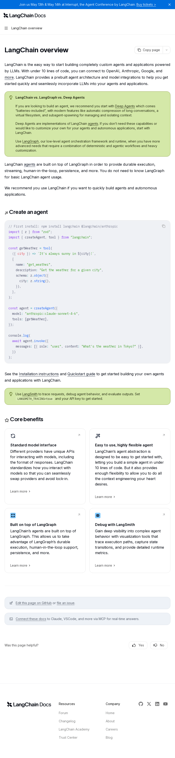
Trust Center (68, 737)
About (110, 721)
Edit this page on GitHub (34, 603)
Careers (112, 729)
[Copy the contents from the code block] (164, 226)
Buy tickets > (146, 4)
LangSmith (30, 394)
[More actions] (169, 15)
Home (110, 713)
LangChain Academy (74, 729)
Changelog (67, 721)
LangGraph (30, 141)
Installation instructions (39, 374)
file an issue (66, 603)
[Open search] (160, 15)
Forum (63, 713)
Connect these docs (31, 619)
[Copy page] (148, 50)
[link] (45, 466)
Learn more (20, 491)
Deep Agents (125, 106)
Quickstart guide (81, 374)
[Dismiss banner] (169, 4)
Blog (109, 737)
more (9, 77)
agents (93, 123)
